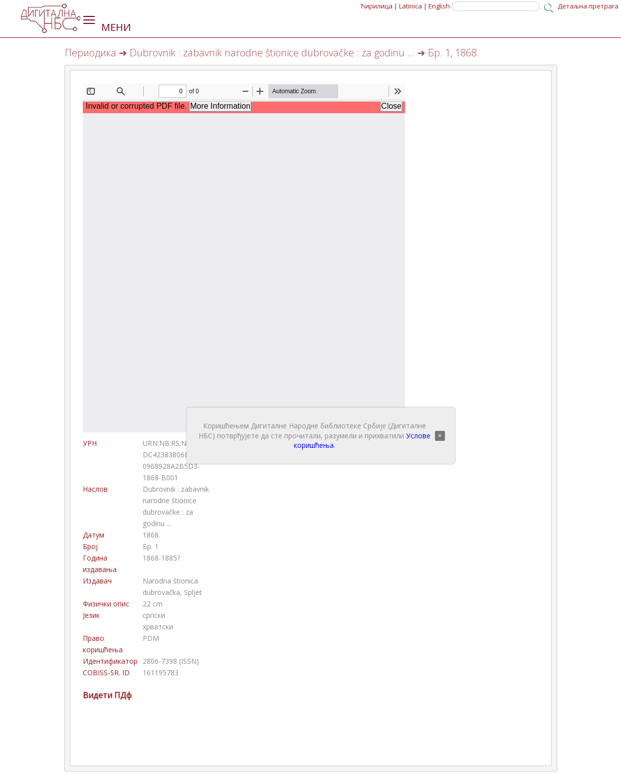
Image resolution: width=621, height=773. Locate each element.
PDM (151, 638)
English (439, 5)
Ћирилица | (379, 5)
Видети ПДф (107, 695)
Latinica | (413, 5)
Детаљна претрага (588, 5)
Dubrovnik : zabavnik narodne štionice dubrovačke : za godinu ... (272, 52)
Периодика (90, 52)
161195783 (161, 672)
